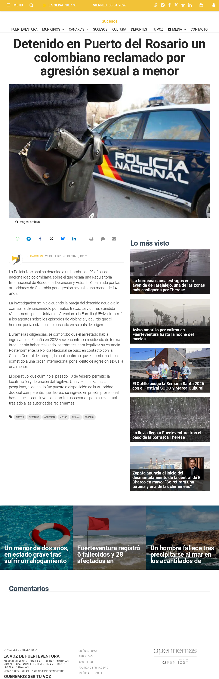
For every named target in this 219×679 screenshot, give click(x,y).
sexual (76, 417)
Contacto (199, 29)
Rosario (89, 417)
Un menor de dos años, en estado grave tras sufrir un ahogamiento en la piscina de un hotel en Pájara (36, 560)
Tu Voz (157, 29)
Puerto (20, 417)
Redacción (35, 256)
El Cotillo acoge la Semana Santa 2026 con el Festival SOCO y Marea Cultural (168, 386)
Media (177, 29)
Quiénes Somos (88, 650)
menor (63, 417)
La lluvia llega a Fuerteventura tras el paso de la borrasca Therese (166, 435)
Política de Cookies (91, 673)
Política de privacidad (93, 667)
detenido (34, 417)
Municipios (51, 29)
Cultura (119, 29)
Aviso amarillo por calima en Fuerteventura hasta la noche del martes (163, 334)
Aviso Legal (85, 662)
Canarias (77, 29)
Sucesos (110, 21)
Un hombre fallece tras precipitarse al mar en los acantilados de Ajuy (182, 557)
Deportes (139, 29)
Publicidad (85, 656)
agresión (49, 417)
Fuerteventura (24, 29)
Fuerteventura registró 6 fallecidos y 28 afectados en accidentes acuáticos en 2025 (108, 560)
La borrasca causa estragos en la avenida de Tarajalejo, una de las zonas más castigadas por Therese (168, 285)
